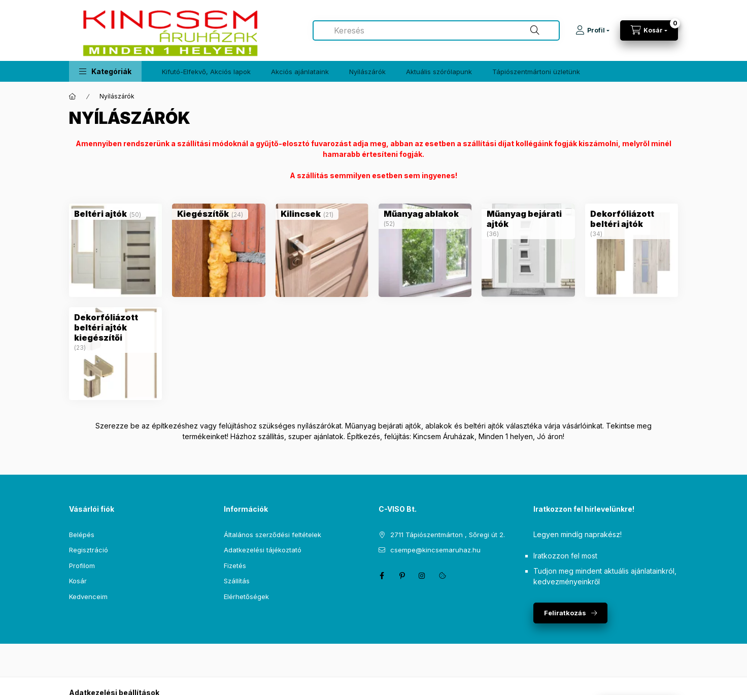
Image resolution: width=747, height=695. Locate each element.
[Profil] (592, 30)
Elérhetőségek (246, 596)
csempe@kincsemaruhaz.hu (435, 550)
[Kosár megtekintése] (649, 30)
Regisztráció (88, 550)
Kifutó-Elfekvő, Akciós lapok (206, 72)
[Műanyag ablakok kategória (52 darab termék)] (421, 214)
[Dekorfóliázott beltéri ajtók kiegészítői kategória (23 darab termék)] (115, 327)
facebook (381, 576)
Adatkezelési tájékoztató (262, 550)
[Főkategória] (72, 96)
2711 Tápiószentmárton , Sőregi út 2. (447, 535)
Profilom (82, 565)
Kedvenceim (88, 596)
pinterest (402, 576)
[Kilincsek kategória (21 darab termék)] (301, 214)
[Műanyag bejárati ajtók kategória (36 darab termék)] (528, 219)
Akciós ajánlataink (300, 72)
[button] (105, 71)
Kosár (78, 581)
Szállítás (237, 581)
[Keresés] (535, 30)
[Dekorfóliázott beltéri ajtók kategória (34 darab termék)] (631, 219)
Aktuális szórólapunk (439, 72)
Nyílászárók (367, 72)
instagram (422, 576)
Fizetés (235, 565)
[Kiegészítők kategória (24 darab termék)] (203, 214)
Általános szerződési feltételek (272, 535)
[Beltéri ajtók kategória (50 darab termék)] (100, 214)
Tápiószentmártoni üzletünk (536, 72)
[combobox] (436, 30)
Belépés (81, 535)
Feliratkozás (565, 613)
